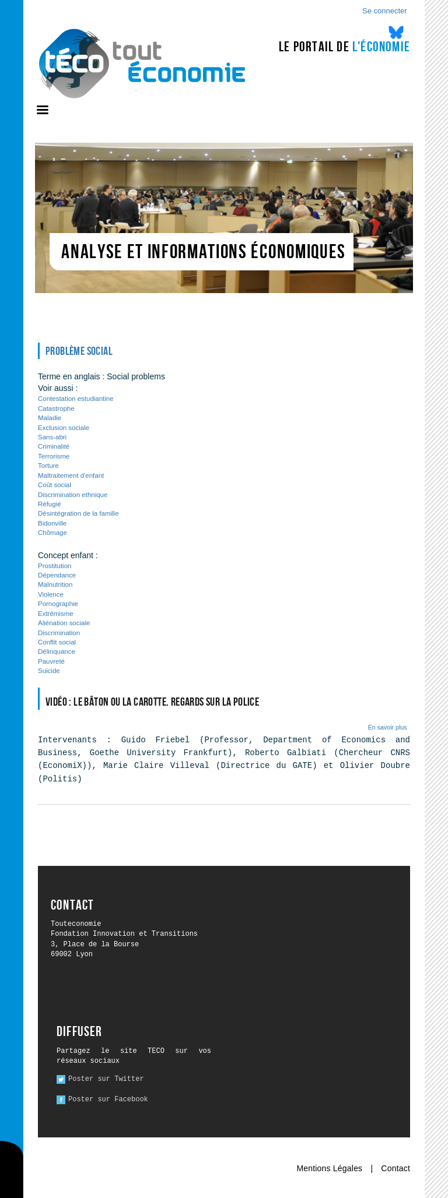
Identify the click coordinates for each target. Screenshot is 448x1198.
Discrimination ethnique (72, 494)
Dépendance (57, 575)
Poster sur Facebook (108, 1099)
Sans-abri (52, 437)
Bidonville (52, 523)
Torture (48, 465)
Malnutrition (55, 584)
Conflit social (57, 642)
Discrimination (59, 632)
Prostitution (54, 565)
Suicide (49, 670)
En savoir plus (387, 727)
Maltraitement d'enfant (71, 475)
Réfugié (49, 504)
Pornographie (58, 603)
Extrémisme (56, 613)
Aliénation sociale (64, 622)
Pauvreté (51, 661)
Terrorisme (53, 456)
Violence (51, 594)
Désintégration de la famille (78, 513)
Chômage (52, 532)
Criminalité (53, 446)
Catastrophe (56, 408)
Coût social (54, 484)
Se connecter (384, 10)
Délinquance (56, 651)
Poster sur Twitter (106, 1079)
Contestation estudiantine (76, 398)
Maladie (49, 417)
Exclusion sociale (63, 427)
